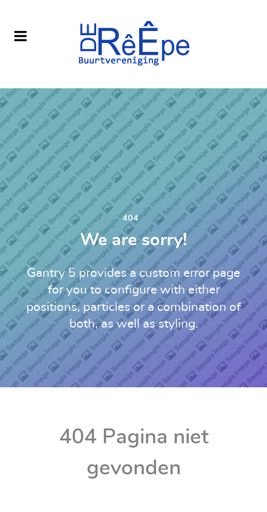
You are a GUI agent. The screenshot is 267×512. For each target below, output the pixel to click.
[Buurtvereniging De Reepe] (133, 44)
